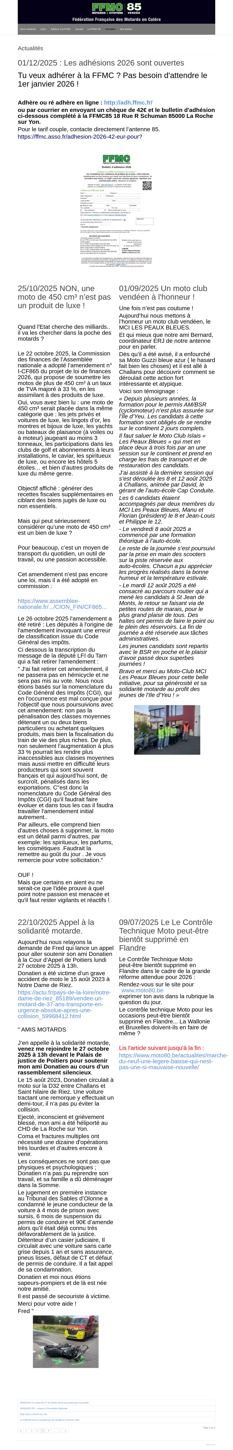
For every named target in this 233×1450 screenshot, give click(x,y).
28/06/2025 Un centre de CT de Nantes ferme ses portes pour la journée (54, 1402)
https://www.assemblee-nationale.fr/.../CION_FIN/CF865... (62, 604)
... (54, 1430)
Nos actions (126, 29)
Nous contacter (28, 29)
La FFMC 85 (94, 29)
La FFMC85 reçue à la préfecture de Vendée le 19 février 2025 (49, 1420)
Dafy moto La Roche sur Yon (33, 1414)
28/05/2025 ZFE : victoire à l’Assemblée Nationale (43, 1408)
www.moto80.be (142, 990)
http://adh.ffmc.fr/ (128, 102)
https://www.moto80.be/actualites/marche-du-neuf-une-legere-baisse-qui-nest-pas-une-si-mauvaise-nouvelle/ (173, 1061)
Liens (43, 29)
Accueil (79, 29)
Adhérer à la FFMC (61, 29)
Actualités (110, 29)
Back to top (210, 1445)
